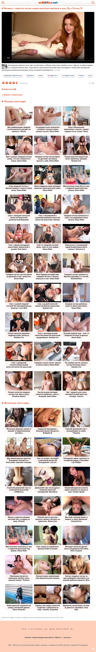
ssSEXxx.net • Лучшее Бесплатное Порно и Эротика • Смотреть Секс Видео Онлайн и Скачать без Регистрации (50, 645)
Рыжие (81, 75)
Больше (57, 70)
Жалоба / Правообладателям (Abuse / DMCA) (43, 637)
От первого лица (68, 75)
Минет (41, 75)
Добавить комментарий (13, 95)
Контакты (67, 637)
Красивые (30, 75)
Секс (90, 75)
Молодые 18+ (52, 75)
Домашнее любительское (13, 75)
